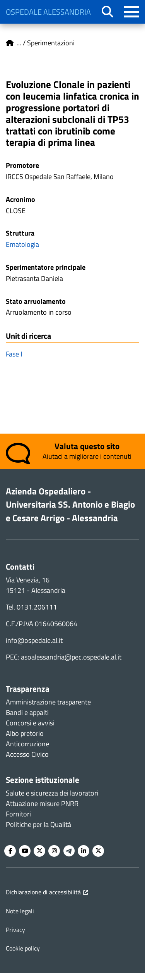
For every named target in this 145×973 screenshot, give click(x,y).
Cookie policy (23, 948)
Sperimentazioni (51, 43)
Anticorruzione (27, 744)
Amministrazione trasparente (48, 702)
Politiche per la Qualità (38, 824)
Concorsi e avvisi (30, 723)
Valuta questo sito (87, 446)
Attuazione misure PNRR (42, 803)
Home (10, 43)
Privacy (15, 929)
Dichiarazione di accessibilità (43, 892)
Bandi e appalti (27, 712)
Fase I (14, 354)
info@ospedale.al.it (34, 640)
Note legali (20, 911)
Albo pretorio (25, 733)
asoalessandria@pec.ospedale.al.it (71, 657)
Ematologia (22, 244)
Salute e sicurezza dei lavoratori (52, 793)
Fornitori (18, 814)
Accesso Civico (27, 754)
